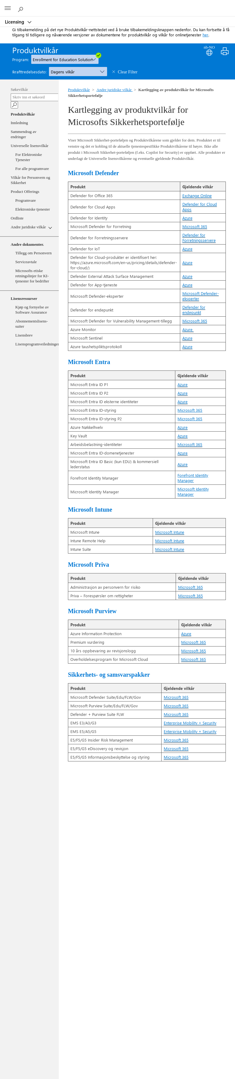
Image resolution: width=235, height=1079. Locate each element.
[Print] (223, 50)
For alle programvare (32, 168)
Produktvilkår (79, 89)
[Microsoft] (117, 4)
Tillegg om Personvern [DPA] (33, 253)
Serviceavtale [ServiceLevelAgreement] (26, 262)
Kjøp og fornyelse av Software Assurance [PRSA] (32, 310)
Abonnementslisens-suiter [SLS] (31, 324)
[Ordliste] (32, 218)
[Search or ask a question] (21, 8)
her (205, 34)
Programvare (25, 200)
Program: (21, 59)
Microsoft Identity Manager (193, 491)
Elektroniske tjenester (32, 209)
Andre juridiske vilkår (114, 89)
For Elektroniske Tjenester (28, 157)
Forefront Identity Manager (192, 478)
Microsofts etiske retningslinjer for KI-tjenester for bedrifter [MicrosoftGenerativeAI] (32, 275)
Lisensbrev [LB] (24, 335)
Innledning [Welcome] (19, 122)
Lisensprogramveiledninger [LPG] (34, 344)
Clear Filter (127, 72)
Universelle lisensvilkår (29, 145)
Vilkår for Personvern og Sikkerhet (30, 180)
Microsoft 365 (189, 410)
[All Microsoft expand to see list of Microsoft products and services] (7, 8)
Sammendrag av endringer (23, 134)
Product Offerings (25, 191)
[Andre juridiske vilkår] (32, 227)
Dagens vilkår (63, 71)
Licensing (15, 22)
